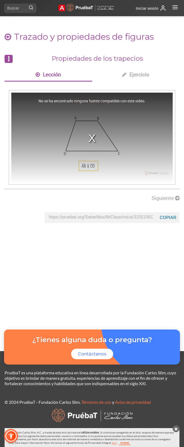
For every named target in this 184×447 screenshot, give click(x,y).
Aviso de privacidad (133, 402)
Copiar (168, 217)
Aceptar (124, 443)
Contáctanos (92, 354)
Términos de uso (96, 402)
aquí (114, 442)
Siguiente (165, 197)
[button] (11, 436)
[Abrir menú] (175, 8)
